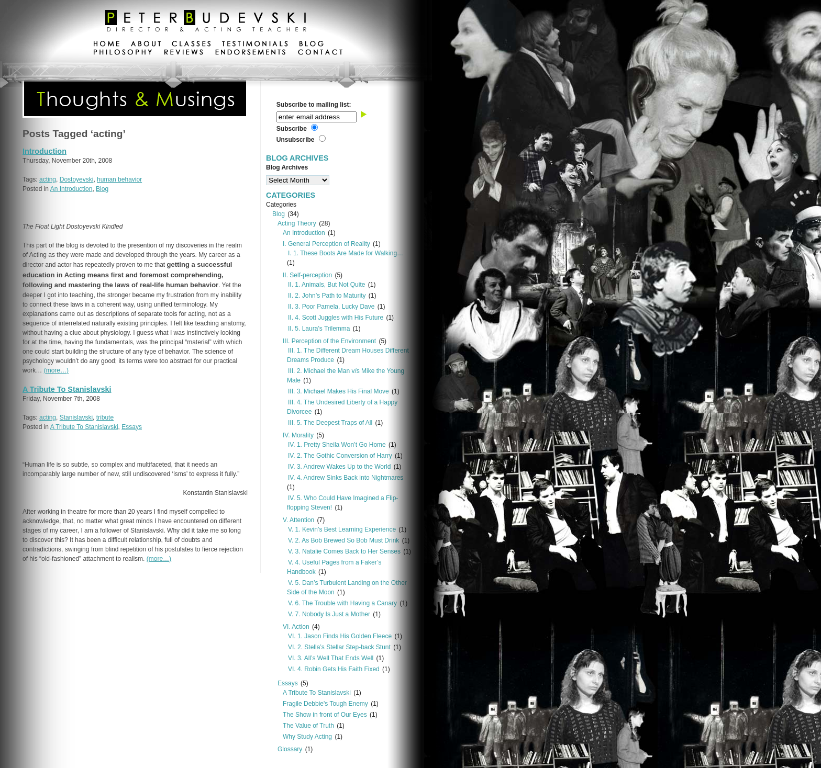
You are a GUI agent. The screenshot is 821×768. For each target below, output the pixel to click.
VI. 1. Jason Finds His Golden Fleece (340, 636)
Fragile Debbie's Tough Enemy (325, 703)
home (106, 45)
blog (311, 45)
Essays (131, 427)
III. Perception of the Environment (329, 341)
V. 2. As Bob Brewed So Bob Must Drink (343, 540)
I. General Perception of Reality (326, 243)
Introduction (44, 151)
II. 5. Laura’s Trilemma (319, 328)
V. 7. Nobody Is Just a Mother (329, 614)
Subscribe (291, 128)
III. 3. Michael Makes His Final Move (338, 391)
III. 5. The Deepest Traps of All (330, 422)
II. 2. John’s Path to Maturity (327, 295)
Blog (102, 189)
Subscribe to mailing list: (313, 104)
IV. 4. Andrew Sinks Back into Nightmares (345, 477)
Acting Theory (297, 223)
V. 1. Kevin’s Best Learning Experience (342, 529)
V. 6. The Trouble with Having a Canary (342, 603)
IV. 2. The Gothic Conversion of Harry (340, 455)
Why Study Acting (307, 736)
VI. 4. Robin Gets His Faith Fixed (334, 669)
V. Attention (298, 520)
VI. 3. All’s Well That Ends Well (330, 658)
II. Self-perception (307, 275)
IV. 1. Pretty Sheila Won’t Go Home (337, 444)
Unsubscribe (295, 139)
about (145, 45)
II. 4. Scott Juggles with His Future (335, 317)
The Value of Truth (308, 725)
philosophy (123, 53)
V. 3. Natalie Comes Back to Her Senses (344, 551)
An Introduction (71, 189)
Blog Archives (287, 167)
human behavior (119, 179)
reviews (183, 53)
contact (319, 53)
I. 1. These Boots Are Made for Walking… (345, 253)
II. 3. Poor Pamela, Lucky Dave (331, 306)
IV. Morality (298, 435)
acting (47, 179)
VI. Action (296, 626)
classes (191, 45)
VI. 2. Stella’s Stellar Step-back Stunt (339, 647)
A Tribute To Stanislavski (67, 389)
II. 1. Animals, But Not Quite (326, 284)
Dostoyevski (77, 179)
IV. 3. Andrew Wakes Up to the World (339, 466)
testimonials (255, 45)
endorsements (251, 53)
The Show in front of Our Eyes (325, 714)
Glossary (290, 749)
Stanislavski (76, 417)
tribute (105, 417)
